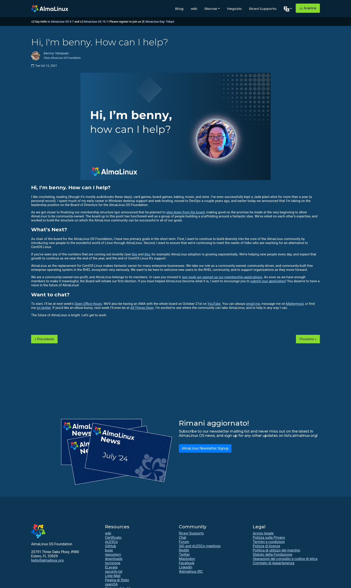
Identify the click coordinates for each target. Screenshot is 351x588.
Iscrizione (112, 563)
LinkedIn (185, 567)
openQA (111, 584)
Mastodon (187, 559)
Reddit (184, 550)
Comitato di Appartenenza (273, 563)
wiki (194, 8)
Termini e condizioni (269, 542)
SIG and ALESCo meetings (200, 546)
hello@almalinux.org (47, 560)
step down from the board (185, 212)
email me (253, 304)
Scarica (308, 8)
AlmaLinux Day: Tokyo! (159, 21)
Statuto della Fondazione (272, 554)
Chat (182, 537)
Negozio (234, 8)
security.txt (113, 571)
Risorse (210, 8)
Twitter (184, 554)
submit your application (267, 281)
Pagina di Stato (117, 580)
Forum (184, 542)
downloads (113, 559)
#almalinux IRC (191, 571)
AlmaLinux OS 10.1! (96, 21)
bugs (109, 550)
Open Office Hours (88, 304)
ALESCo (111, 542)
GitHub (110, 546)
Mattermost (295, 304)
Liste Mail (112, 576)
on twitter (44, 308)
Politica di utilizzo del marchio (276, 550)
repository (113, 554)
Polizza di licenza (266, 546)
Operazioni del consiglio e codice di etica (285, 559)
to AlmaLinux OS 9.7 (61, 21)
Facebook (186, 563)
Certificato (113, 537)
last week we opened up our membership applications (222, 277)
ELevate (111, 567)
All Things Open (142, 308)
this (134, 254)
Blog (179, 8)
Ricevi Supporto (262, 8)
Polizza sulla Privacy (269, 537)
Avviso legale (263, 533)
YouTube (214, 304)
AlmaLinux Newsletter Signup (205, 448)
